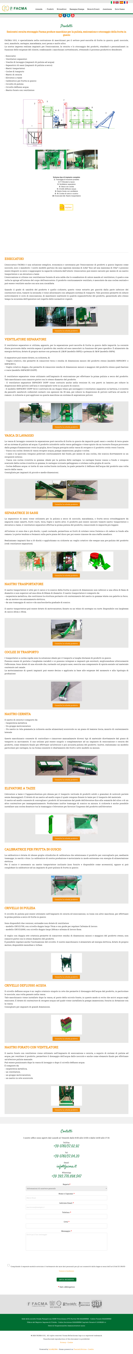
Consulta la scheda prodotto (66, 331)
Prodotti (50, 9)
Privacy (63, 1342)
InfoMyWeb (53, 1349)
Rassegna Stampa (77, 9)
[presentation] (66, 1257)
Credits (91, 1349)
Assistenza (107, 9)
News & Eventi (93, 9)
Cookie (70, 1342)
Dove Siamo (120, 9)
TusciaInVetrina (80, 1349)
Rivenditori (61, 9)
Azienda (38, 9)
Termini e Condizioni (66, 1271)
